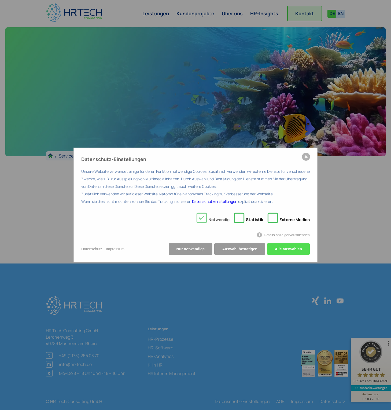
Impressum (115, 249)
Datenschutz (91, 249)
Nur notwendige (190, 249)
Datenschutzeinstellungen (214, 201)
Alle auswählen (288, 249)
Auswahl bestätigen (239, 249)
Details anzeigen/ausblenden (287, 235)
